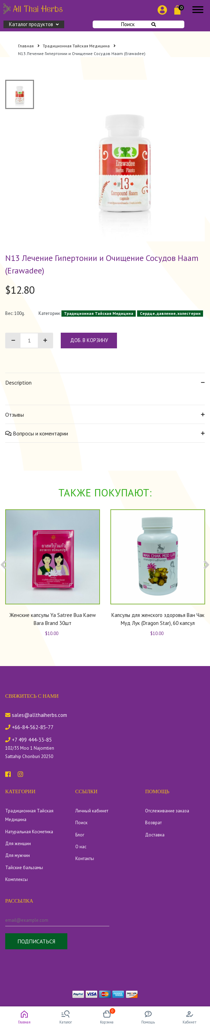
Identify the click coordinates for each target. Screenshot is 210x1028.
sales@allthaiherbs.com (36, 715)
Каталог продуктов (34, 24)
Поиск (138, 24)
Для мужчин (17, 855)
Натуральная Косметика (29, 832)
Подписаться (36, 941)
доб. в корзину (89, 340)
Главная (29, 45)
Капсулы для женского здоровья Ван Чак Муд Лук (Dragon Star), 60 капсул (157, 619)
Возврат (153, 823)
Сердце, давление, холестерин (170, 313)
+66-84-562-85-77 (29, 727)
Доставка (155, 835)
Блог (79, 835)
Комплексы (16, 879)
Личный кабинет (91, 811)
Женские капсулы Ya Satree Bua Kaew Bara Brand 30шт (52, 619)
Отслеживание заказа (167, 811)
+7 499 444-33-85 (28, 739)
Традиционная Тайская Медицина (79, 45)
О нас (80, 847)
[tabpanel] (124, 160)
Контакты (84, 858)
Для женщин (18, 844)
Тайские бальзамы (24, 868)
